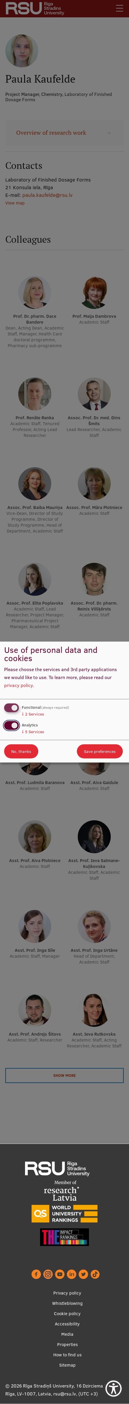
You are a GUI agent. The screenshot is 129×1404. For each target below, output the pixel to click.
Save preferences (100, 751)
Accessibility (67, 1324)
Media (67, 1334)
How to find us (67, 1355)
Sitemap (67, 1365)
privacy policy (18, 685)
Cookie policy (67, 1314)
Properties (67, 1345)
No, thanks (21, 751)
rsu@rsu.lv (64, 1394)
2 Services (33, 714)
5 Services (33, 731)
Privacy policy (67, 1293)
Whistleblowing (67, 1303)
